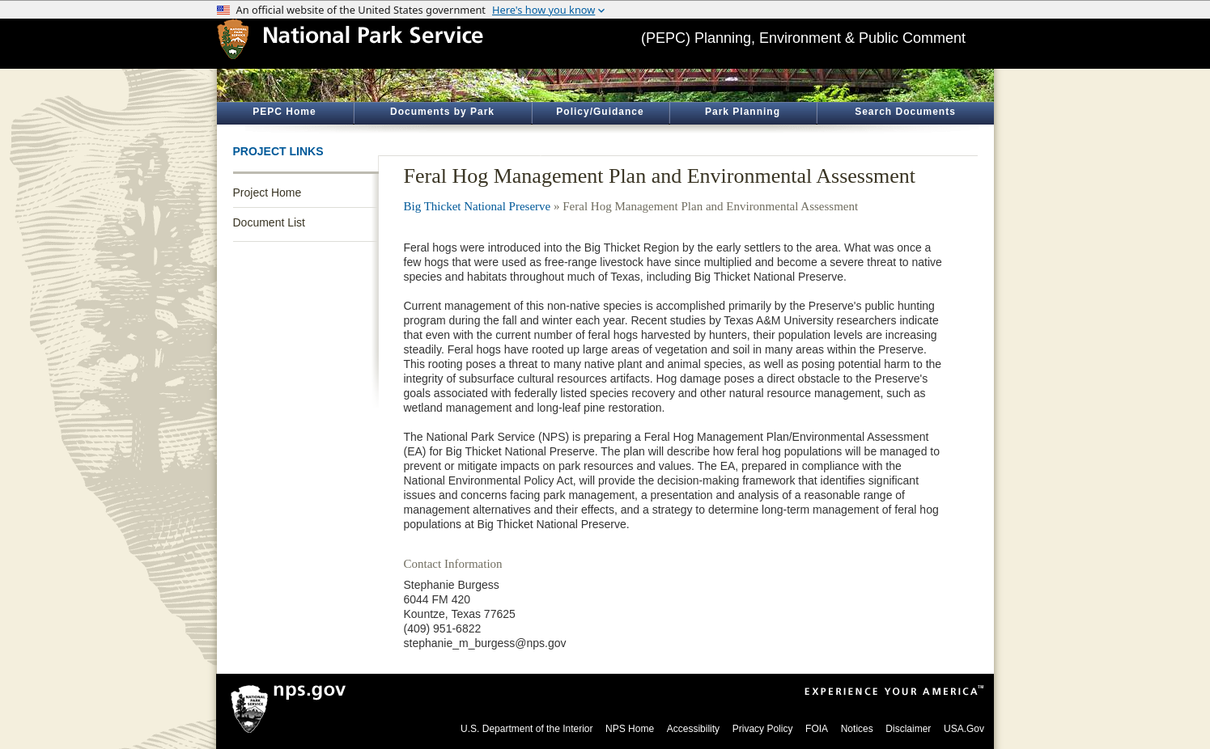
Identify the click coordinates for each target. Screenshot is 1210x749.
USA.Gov (964, 728)
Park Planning (742, 111)
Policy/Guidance (599, 111)
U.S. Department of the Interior (526, 728)
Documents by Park (442, 111)
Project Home (267, 192)
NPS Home (629, 728)
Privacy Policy (762, 728)
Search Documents (905, 111)
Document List (269, 222)
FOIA (816, 728)
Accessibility (693, 728)
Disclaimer (908, 728)
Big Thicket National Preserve (477, 206)
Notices (857, 728)
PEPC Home (284, 111)
